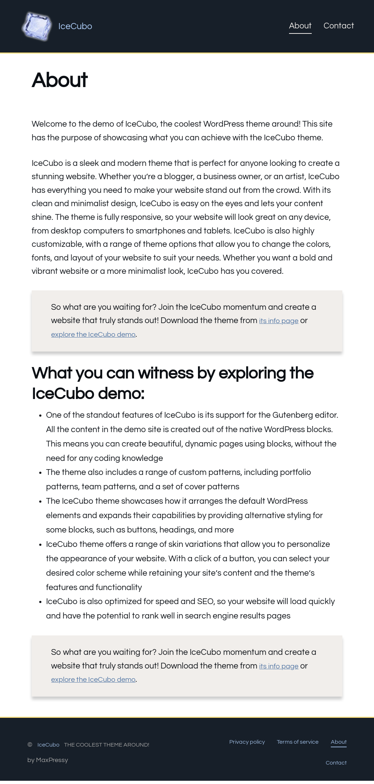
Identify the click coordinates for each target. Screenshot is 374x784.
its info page (282, 320)
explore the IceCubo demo (100, 334)
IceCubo (77, 26)
